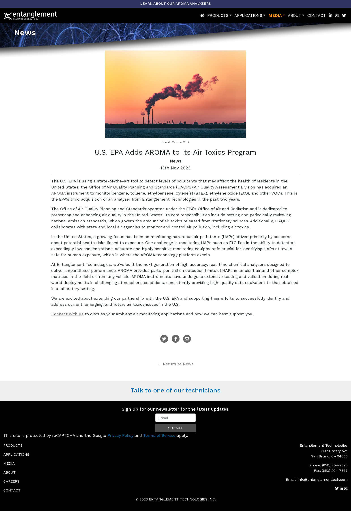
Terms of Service (159, 435)
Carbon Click (181, 142)
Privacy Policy (120, 435)
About (294, 15)
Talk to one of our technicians (175, 390)
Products (217, 15)
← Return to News (176, 364)
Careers (11, 481)
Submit (175, 428)
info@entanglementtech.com (323, 479)
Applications (248, 15)
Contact (316, 15)
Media (275, 15)
